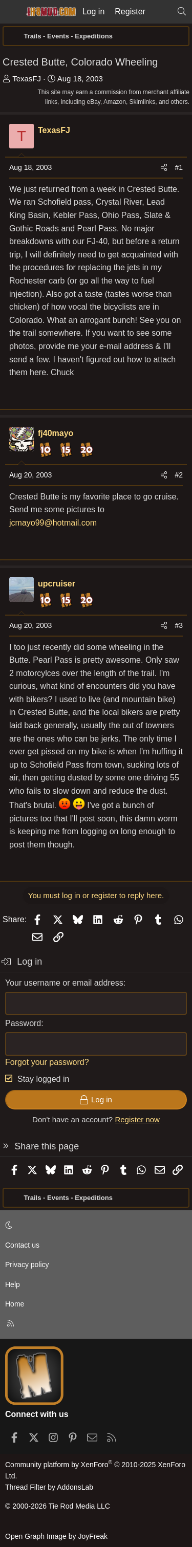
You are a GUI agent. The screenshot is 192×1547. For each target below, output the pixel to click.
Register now (137, 1119)
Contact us (22, 1245)
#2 (179, 475)
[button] (94, 1225)
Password (23, 1023)
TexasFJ (26, 78)
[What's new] (161, 12)
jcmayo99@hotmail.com (53, 522)
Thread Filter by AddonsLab (49, 1487)
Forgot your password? (47, 1062)
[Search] (181, 12)
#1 (179, 167)
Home (14, 1304)
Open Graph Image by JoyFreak (56, 1536)
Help (12, 1284)
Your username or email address (64, 982)
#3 (179, 625)
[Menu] (11, 12)
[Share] (164, 167)
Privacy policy (27, 1264)
